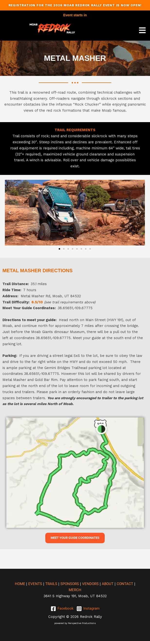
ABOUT (107, 584)
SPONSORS (69, 584)
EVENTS (35, 584)
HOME (20, 584)
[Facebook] (62, 608)
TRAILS (51, 584)
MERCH (75, 590)
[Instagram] (88, 608)
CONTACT (125, 584)
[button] (142, 30)
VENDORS (90, 584)
